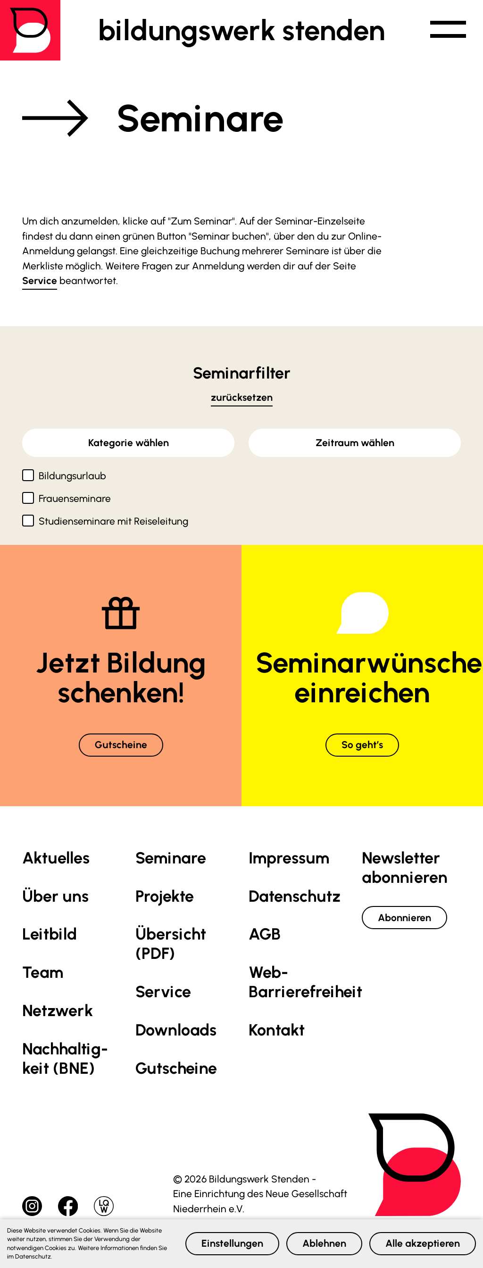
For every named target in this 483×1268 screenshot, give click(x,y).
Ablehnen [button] (324, 1243)
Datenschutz (295, 896)
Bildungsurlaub (72, 476)
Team (42, 972)
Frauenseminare (75, 498)
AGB (265, 934)
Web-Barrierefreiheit (305, 982)
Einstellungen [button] (232, 1243)
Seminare (170, 858)
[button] (448, 30)
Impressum (289, 858)
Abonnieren (404, 917)
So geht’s (362, 744)
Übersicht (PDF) (170, 943)
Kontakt (277, 1030)
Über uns (55, 896)
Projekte (164, 896)
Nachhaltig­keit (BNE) (65, 1058)
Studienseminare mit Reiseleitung (113, 521)
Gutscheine (121, 744)
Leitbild (49, 934)
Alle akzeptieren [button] (422, 1243)
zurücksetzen (242, 397)
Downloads (176, 1030)
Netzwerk (57, 1010)
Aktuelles (56, 858)
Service (39, 280)
